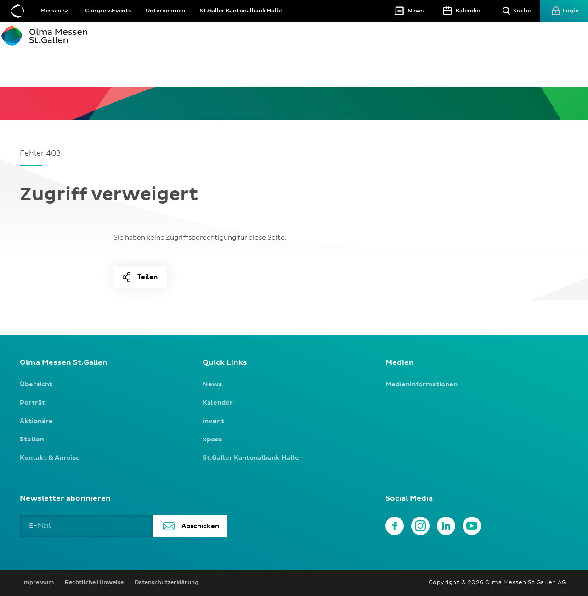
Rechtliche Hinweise (94, 582)
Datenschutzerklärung (166, 582)
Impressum (38, 582)
